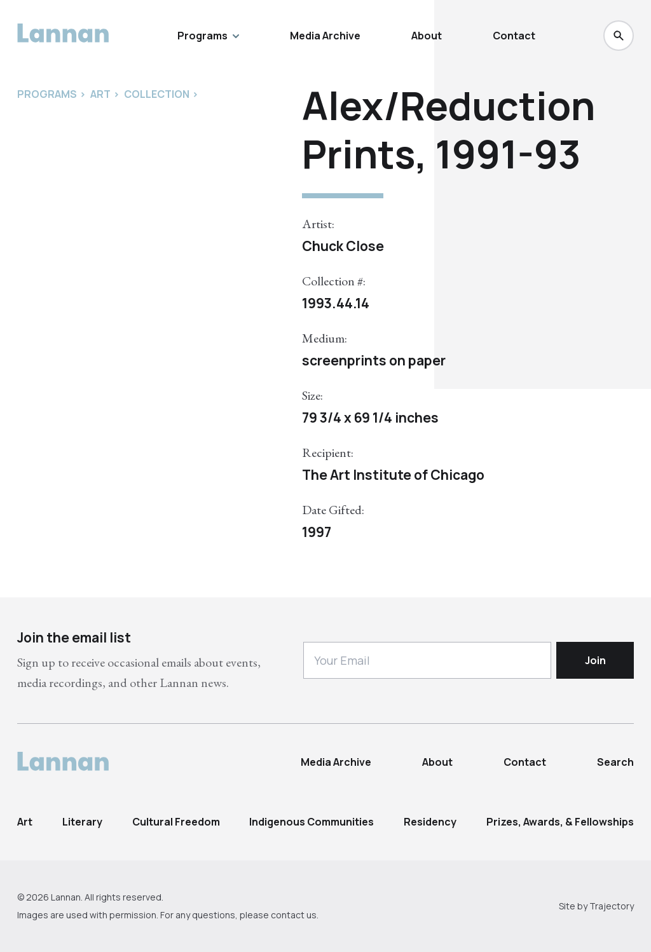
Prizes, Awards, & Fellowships (560, 822)
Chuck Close (343, 246)
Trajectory (611, 906)
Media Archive (325, 36)
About (426, 36)
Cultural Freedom (176, 822)
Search (615, 762)
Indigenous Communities (311, 822)
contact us (294, 915)
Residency (430, 822)
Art (24, 822)
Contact (514, 36)
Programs (208, 36)
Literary (82, 822)
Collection (156, 94)
